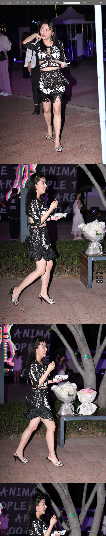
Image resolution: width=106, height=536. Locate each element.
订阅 (99, 281)
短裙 (40, 3)
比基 (45, 3)
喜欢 (99, 273)
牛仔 (16, 3)
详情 (99, 277)
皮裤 (28, 3)
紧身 (22, 3)
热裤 (34, 3)
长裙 (51, 3)
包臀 (57, 3)
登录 (101, 3)
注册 (94, 2)
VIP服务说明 (85, 3)
